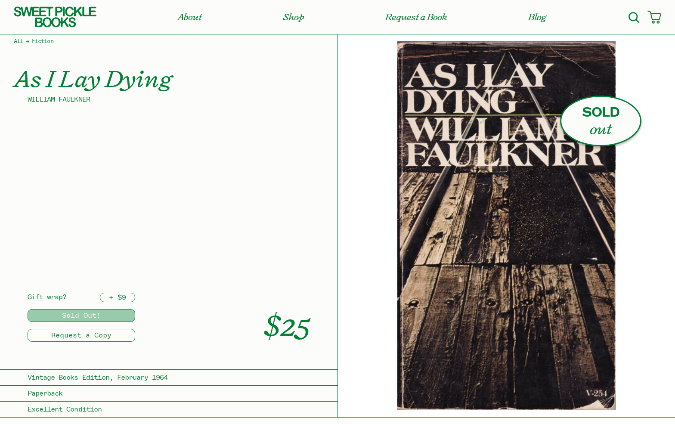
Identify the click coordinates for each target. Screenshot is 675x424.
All (18, 41)
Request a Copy (81, 335)
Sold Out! (81, 315)
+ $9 (117, 297)
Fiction (42, 41)
